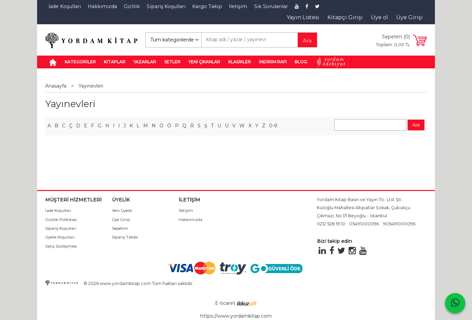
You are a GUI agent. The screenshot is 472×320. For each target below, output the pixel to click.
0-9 (273, 126)
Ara (307, 40)
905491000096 (399, 223)
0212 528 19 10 (331, 223)
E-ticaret (225, 303)
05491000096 (364, 223)
